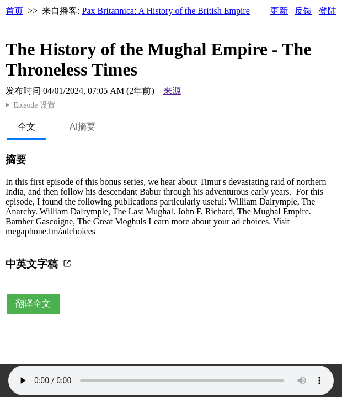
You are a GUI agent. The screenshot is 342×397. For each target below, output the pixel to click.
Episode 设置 (34, 105)
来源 (172, 90)
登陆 (327, 10)
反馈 (303, 10)
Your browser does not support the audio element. (171, 380)
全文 (26, 126)
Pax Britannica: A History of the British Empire (166, 10)
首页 (14, 10)
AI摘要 (82, 126)
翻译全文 (33, 303)
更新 (279, 10)
